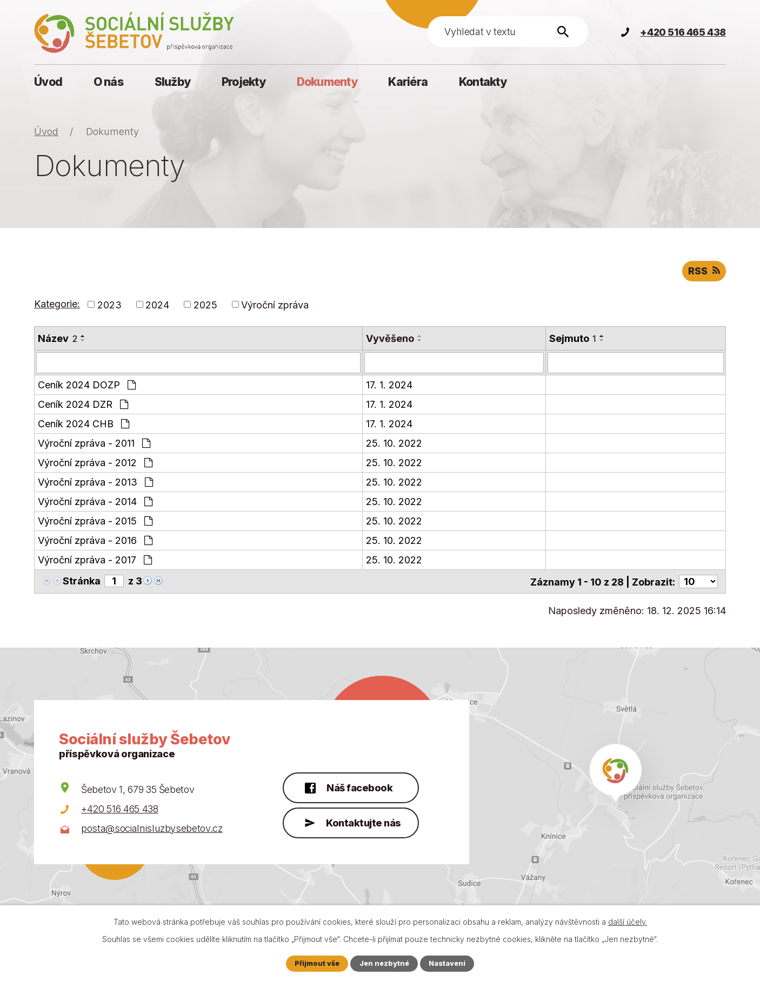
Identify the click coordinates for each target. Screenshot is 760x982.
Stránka (82, 580)
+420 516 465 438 (119, 808)
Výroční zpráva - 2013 (95, 481)
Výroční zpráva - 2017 (95, 559)
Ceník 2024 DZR (83, 403)
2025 (205, 304)
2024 (157, 304)
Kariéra (408, 82)
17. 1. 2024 (389, 384)
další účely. (627, 921)
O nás (108, 82)
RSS (704, 271)
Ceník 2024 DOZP (87, 384)
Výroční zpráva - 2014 (95, 501)
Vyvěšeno (390, 338)
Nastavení (447, 963)
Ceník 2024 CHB (83, 423)
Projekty (243, 82)
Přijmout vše (317, 963)
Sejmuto (572, 338)
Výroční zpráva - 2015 (95, 520)
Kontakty (482, 82)
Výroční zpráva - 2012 (95, 462)
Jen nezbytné (384, 963)
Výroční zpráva (275, 304)
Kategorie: (57, 304)
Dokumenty (327, 82)
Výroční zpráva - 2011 (94, 442)
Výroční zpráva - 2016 (95, 540)
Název (57, 338)
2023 (109, 304)
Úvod (48, 82)
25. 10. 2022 (394, 442)
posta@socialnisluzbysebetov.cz (152, 827)
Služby (173, 82)
